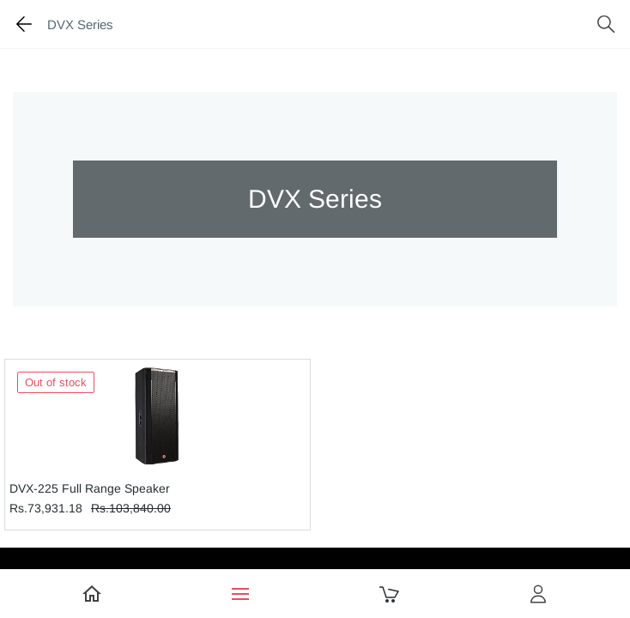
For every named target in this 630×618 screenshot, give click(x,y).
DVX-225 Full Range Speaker (89, 488)
